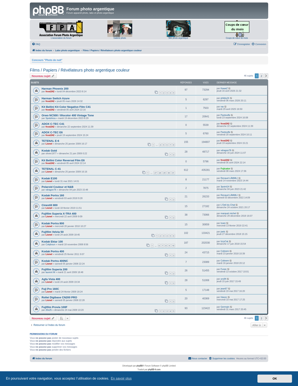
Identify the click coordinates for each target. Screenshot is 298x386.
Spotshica (50, 118)
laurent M (50, 272)
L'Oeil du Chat (228, 205)
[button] (266, 75)
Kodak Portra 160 (53, 195)
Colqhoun (50, 244)
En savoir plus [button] (121, 378)
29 (164, 172)
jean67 (224, 288)
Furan (224, 269)
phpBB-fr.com (154, 369)
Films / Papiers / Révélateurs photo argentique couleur (80, 70)
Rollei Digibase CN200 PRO (59, 297)
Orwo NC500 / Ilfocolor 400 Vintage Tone (68, 115)
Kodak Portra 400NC (55, 260)
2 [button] (261, 76)
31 (173, 172)
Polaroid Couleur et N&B (57, 186)
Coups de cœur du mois (237, 38)
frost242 (50, 91)
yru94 (223, 279)
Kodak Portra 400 (53, 251)
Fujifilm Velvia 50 (53, 231)
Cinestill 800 (50, 205)
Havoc (224, 297)
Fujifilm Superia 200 (54, 269)
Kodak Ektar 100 (52, 241)
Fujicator (225, 168)
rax (222, 106)
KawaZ (224, 88)
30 (169, 172)
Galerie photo (119, 38)
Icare (223, 223)
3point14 (225, 186)
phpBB (139, 366)
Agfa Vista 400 (51, 279)
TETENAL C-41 (51, 168)
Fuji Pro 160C (50, 288)
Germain (225, 307)
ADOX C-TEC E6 (52, 132)
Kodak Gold (49, 150)
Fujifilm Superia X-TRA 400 (59, 213)
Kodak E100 (49, 178)
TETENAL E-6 (50, 140)
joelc (223, 231)
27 (155, 172)
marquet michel (228, 213)
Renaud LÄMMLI (229, 178)
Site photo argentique (178, 38)
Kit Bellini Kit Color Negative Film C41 (66, 106)
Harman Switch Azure (56, 98)
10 (173, 245)
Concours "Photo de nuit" (47, 60)
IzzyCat (224, 241)
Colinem (225, 251)
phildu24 (225, 98)
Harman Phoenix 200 (55, 88)
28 (160, 172)
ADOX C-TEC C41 (53, 123)
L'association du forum (61, 38)
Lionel (49, 143)
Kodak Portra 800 (53, 223)
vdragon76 (226, 150)
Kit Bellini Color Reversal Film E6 (63, 160)
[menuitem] (36, 44)
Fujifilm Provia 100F (54, 307)
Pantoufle (225, 115)
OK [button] (275, 378)
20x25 (49, 310)
